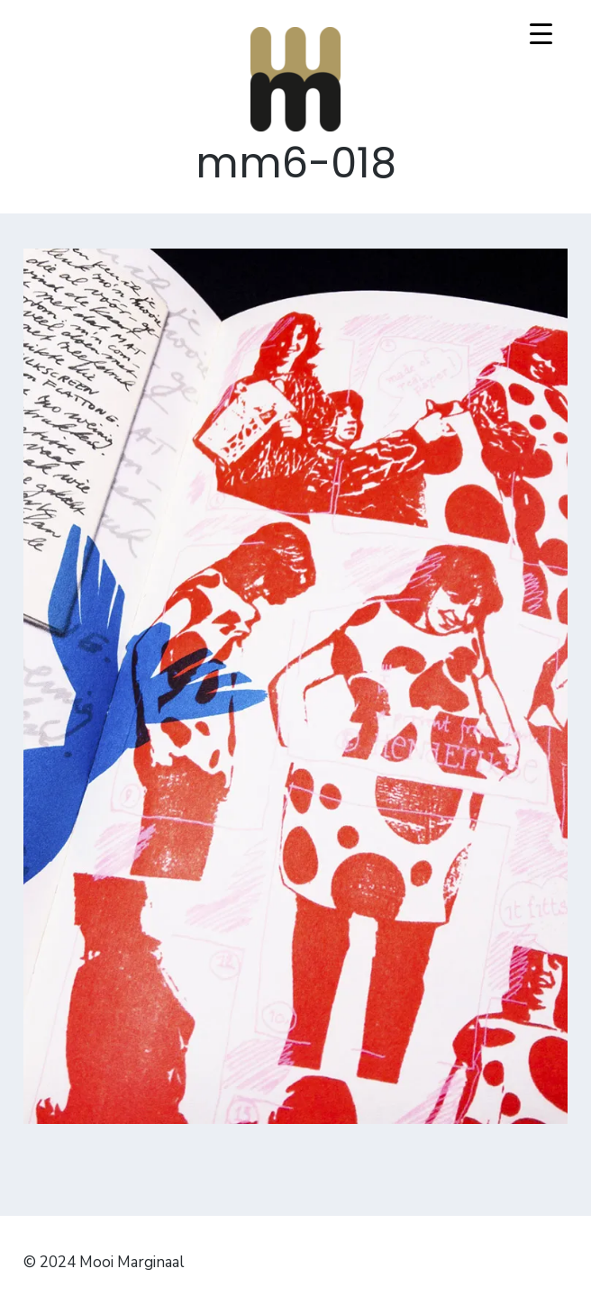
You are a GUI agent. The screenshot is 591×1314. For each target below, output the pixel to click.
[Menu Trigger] (541, 34)
